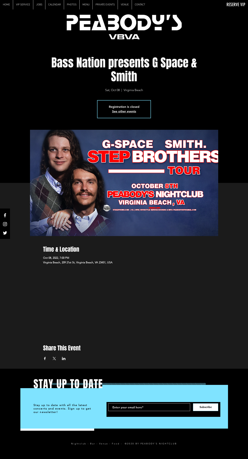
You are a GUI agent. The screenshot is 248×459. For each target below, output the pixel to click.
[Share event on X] (54, 358)
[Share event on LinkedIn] (64, 358)
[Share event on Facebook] (45, 358)
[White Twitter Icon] (5, 233)
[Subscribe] (205, 407)
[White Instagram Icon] (5, 224)
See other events (124, 111)
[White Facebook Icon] (5, 215)
